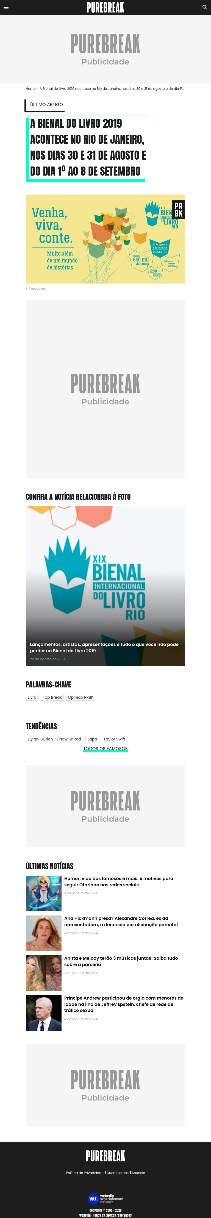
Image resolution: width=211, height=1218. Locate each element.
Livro (32, 697)
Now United (70, 739)
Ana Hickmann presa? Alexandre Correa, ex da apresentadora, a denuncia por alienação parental (121, 921)
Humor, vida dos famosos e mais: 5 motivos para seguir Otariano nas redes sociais (118, 881)
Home (31, 88)
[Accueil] (105, 7)
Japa (92, 739)
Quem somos (118, 1172)
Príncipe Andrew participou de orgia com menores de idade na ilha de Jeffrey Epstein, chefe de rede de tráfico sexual (123, 1004)
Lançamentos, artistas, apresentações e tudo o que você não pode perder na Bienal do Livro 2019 (104, 647)
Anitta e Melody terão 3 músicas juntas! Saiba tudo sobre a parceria (121, 961)
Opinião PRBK (80, 697)
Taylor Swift (114, 739)
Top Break (52, 697)
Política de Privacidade (84, 1172)
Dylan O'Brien (40, 739)
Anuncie (138, 1172)
